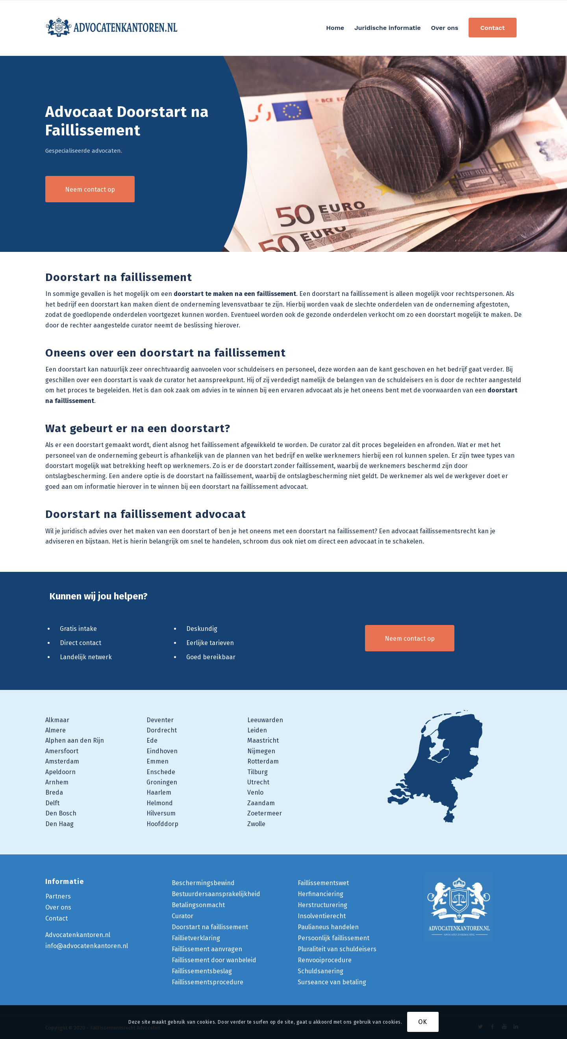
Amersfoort (61, 751)
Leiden (257, 730)
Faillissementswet (323, 883)
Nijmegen (261, 751)
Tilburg (257, 772)
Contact (56, 918)
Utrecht (258, 782)
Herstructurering (322, 905)
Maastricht (263, 740)
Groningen (161, 782)
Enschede (160, 772)
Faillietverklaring (196, 938)
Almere (55, 730)
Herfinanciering (320, 894)
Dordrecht (161, 730)
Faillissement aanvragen (207, 949)
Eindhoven (162, 751)
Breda (54, 792)
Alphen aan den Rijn (74, 740)
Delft (52, 803)
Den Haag (59, 824)
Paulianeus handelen (328, 927)
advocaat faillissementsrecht (433, 531)
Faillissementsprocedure (207, 982)
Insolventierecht (322, 916)
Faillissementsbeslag (202, 971)
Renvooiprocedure (325, 960)
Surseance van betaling (332, 982)
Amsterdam (62, 761)
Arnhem (57, 782)
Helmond (159, 803)
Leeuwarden (265, 720)
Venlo (255, 792)
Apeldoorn (60, 772)
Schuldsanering (320, 971)
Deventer (160, 720)
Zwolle (256, 824)
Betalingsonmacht (198, 905)
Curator (182, 916)
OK (422, 1022)
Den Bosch (60, 813)
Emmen (157, 761)
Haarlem (158, 792)
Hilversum (161, 813)
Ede (152, 740)
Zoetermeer (264, 813)
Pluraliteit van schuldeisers (337, 949)
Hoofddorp (162, 824)
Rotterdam (263, 761)
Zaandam (261, 803)
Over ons (58, 907)
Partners (58, 896)
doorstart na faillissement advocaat (254, 486)
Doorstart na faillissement (210, 927)
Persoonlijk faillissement (333, 938)
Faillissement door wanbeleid (214, 960)
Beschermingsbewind (203, 883)
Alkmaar (57, 720)
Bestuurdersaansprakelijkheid (216, 894)
